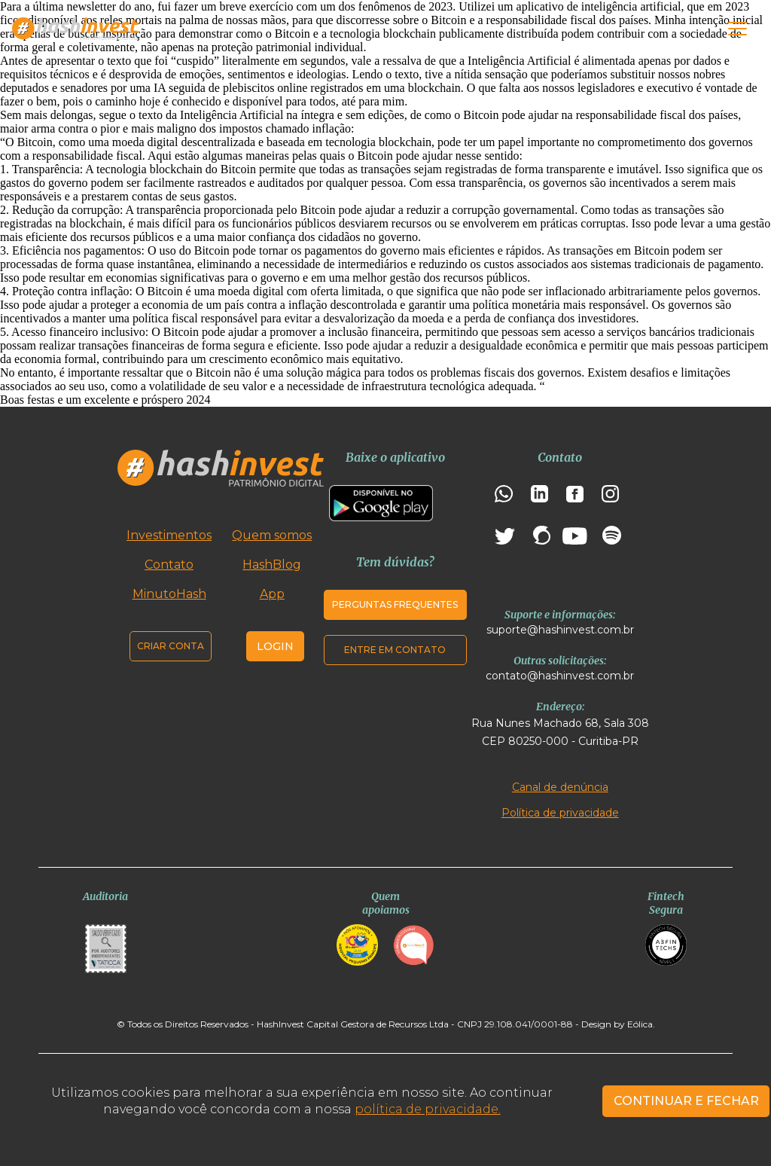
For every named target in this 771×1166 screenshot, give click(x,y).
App (272, 594)
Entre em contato (395, 649)
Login (275, 646)
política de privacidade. (428, 1109)
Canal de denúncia (560, 787)
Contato (169, 564)
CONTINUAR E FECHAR (686, 1101)
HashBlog (271, 564)
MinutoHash (169, 594)
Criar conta (170, 646)
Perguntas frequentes (395, 604)
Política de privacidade (560, 813)
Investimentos (169, 535)
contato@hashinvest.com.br (560, 675)
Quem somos (272, 535)
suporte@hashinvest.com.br (560, 629)
